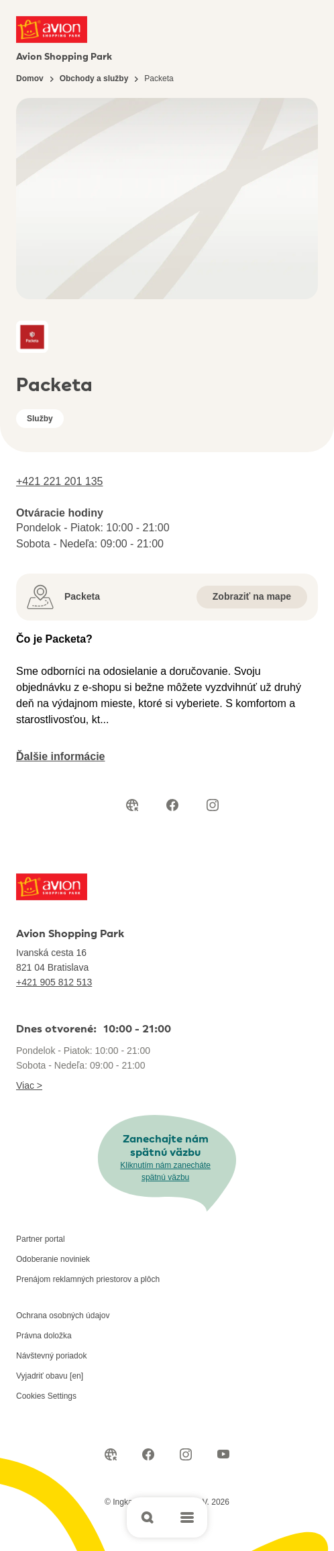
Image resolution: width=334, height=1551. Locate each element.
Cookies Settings (46, 1396)
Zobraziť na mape (252, 596)
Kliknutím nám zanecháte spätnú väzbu (165, 1171)
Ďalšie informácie (60, 756)
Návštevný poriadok (51, 1355)
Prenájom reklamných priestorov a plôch (88, 1279)
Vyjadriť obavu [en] (49, 1376)
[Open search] (147, 1517)
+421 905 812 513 (54, 982)
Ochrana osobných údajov (62, 1315)
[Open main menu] (187, 1517)
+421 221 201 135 (59, 481)
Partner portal (40, 1239)
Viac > (29, 1085)
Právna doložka (44, 1335)
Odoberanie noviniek (53, 1259)
